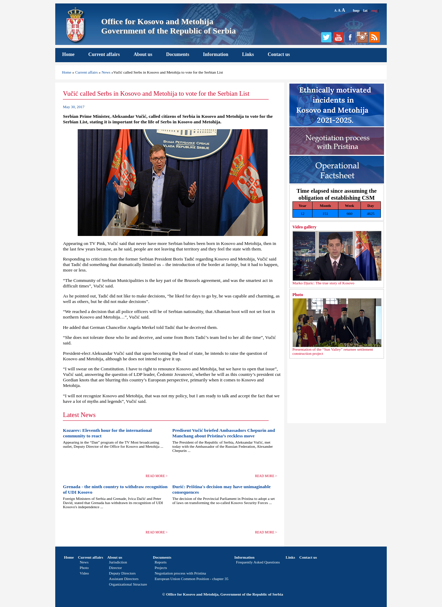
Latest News (79, 414)
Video (84, 573)
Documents (177, 54)
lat (365, 10)
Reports (161, 562)
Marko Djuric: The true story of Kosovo (323, 283)
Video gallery (304, 227)
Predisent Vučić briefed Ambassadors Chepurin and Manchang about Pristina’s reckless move (223, 433)
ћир (356, 10)
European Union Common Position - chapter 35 (192, 579)
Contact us (279, 54)
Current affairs (104, 54)
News (106, 72)
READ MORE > (157, 476)
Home (68, 54)
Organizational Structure (128, 584)
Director (115, 568)
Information (215, 54)
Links (248, 54)
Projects (161, 568)
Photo (297, 294)
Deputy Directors (122, 573)
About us (143, 54)
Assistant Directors (123, 579)
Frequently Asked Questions (258, 562)
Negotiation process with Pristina (180, 573)
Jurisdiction (118, 562)
